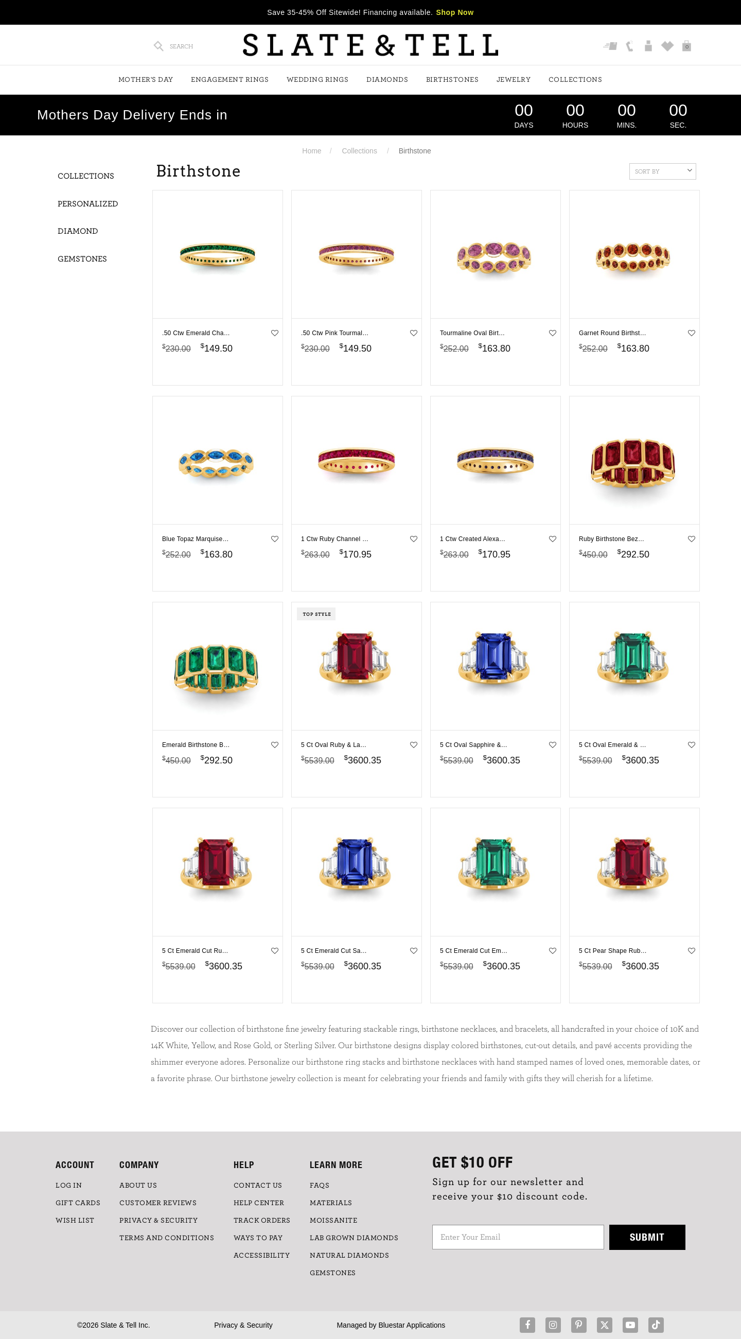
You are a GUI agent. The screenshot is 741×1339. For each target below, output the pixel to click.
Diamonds (387, 79)
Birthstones (452, 79)
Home (311, 151)
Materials (331, 1203)
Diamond (78, 231)
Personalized (88, 204)
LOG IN (69, 1185)
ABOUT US (138, 1185)
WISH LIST (75, 1220)
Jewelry (514, 79)
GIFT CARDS (78, 1203)
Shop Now (455, 12)
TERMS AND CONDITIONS (166, 1238)
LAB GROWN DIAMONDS (354, 1238)
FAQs (319, 1185)
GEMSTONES (333, 1273)
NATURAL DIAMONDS (349, 1255)
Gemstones (82, 259)
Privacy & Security (243, 1325)
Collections (576, 79)
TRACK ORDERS (262, 1220)
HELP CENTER (259, 1203)
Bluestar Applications (411, 1325)
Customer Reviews (158, 1203)
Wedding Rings (318, 79)
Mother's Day (145, 79)
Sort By (663, 170)
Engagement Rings (230, 79)
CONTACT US (258, 1185)
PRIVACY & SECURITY (158, 1220)
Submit (647, 1237)
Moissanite (333, 1220)
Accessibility (262, 1255)
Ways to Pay (258, 1238)
